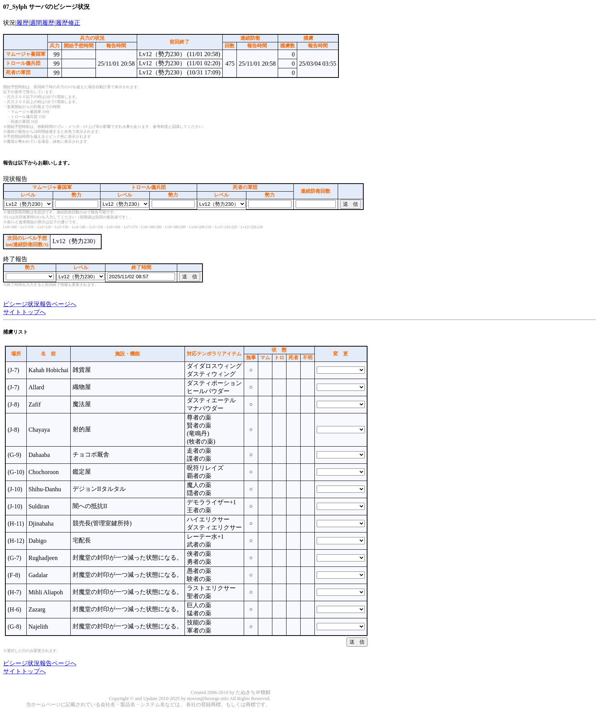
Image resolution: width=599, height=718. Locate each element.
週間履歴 (42, 22)
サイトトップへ (24, 312)
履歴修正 (68, 22)
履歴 (22, 22)
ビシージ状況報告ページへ (39, 304)
